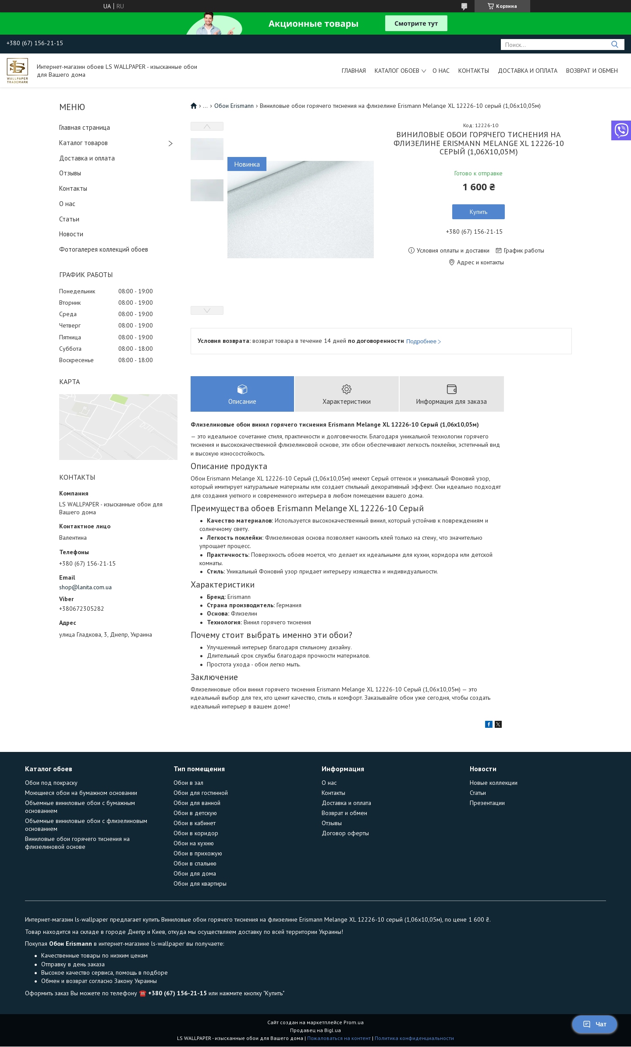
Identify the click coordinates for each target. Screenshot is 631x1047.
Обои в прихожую (198, 854)
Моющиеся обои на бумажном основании (81, 793)
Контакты (473, 71)
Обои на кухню (194, 844)
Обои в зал (188, 783)
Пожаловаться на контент (339, 1038)
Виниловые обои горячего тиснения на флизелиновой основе (77, 843)
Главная (354, 71)
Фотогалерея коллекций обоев (103, 249)
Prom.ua (354, 1022)
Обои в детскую (195, 813)
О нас (441, 71)
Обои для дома (195, 874)
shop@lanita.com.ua (85, 587)
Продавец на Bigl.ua (315, 1030)
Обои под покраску (51, 783)
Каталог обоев (397, 71)
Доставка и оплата (527, 71)
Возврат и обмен (592, 71)
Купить (478, 212)
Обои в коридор (196, 833)
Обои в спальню (195, 864)
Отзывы (70, 173)
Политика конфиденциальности (414, 1038)
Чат (594, 1024)
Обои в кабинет (195, 823)
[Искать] (614, 44)
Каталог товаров (83, 143)
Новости (71, 234)
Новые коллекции (494, 783)
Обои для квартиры (200, 884)
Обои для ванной (197, 803)
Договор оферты (345, 833)
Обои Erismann (234, 106)
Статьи (69, 219)
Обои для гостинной (201, 793)
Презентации (487, 803)
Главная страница (84, 127)
